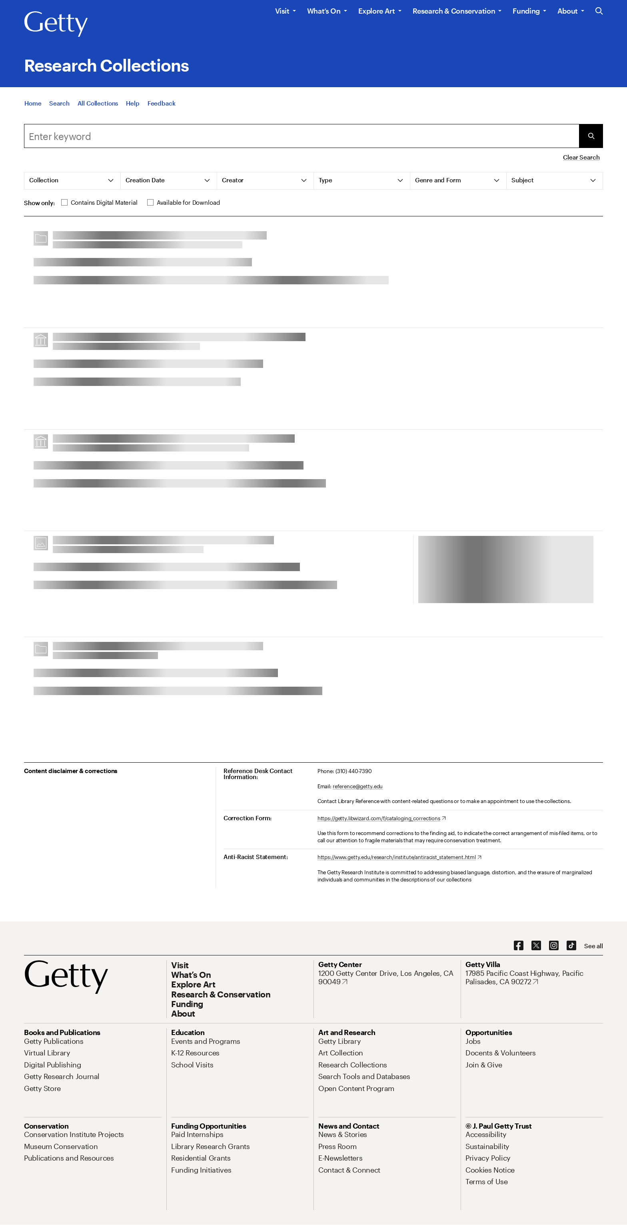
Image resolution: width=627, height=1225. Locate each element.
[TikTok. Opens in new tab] (571, 946)
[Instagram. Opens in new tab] (554, 946)
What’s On (324, 10)
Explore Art (376, 10)
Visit (282, 10)
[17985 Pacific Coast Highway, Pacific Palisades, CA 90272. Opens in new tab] (534, 977)
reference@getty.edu (358, 786)
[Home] (32, 103)
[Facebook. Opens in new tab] (518, 946)
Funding (526, 10)
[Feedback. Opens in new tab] (162, 103)
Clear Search (581, 157)
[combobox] (301, 136)
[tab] (72, 180)
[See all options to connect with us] (593, 946)
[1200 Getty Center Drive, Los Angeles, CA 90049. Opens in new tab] (387, 977)
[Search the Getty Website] (599, 11)
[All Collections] (98, 103)
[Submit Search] (591, 136)
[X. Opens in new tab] (536, 946)
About (567, 10)
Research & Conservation (454, 10)
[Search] (59, 103)
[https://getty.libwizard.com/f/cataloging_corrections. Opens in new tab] (381, 818)
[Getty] (56, 24)
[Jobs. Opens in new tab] (473, 1041)
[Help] (132, 103)
